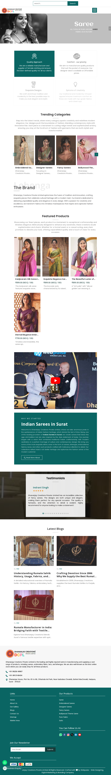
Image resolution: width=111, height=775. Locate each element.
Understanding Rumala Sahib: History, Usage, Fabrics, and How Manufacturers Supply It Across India (30, 575)
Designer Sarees (44, 169)
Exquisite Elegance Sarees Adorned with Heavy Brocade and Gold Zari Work (55, 281)
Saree (61, 700)
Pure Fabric (63, 717)
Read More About (32, 457)
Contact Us (14, 713)
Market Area (15, 720)
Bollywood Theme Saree (87, 169)
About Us (13, 703)
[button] (96, 154)
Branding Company (66, 772)
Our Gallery (14, 707)
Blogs (12, 710)
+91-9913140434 (15, 675)
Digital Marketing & (49, 772)
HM (15, 569)
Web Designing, (97, 770)
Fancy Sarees (64, 169)
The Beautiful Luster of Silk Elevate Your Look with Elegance (84, 281)
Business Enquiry (12, 768)
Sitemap (13, 717)
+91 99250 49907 (15, 671)
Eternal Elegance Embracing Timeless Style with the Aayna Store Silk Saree (27, 336)
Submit (50, 749)
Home (12, 700)
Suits (61, 720)
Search (73, 3)
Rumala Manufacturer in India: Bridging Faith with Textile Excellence (31, 629)
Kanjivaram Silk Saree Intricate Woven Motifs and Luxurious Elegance (27, 281)
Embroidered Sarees (24, 169)
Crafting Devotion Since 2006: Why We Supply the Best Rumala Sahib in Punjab (74, 575)
